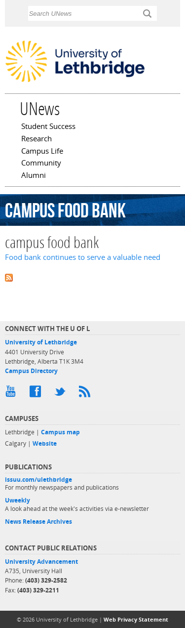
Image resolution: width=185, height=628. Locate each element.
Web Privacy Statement (136, 619)
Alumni (33, 175)
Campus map (60, 432)
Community (41, 163)
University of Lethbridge (41, 342)
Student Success (48, 127)
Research (36, 139)
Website (45, 443)
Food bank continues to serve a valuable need (82, 257)
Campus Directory (31, 371)
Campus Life (42, 151)
